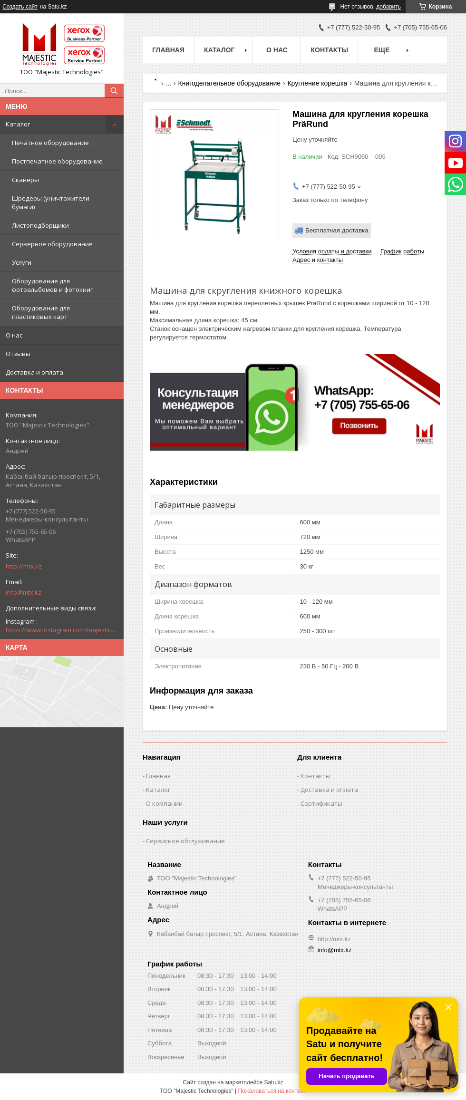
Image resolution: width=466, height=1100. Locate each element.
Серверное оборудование (52, 244)
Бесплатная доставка (337, 230)
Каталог (18, 124)
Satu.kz (273, 1082)
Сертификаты (321, 803)
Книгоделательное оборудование (229, 83)
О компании (164, 803)
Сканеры (25, 179)
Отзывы (18, 353)
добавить (388, 6)
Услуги (21, 262)
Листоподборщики (40, 225)
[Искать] (114, 91)
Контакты (329, 50)
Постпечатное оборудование (57, 161)
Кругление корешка (317, 83)
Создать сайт (20, 6)
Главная (168, 50)
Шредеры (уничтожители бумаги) (50, 202)
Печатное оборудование (50, 142)
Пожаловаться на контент (272, 1091)
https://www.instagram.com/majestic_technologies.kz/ (62, 630)
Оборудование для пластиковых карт (41, 312)
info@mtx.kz (23, 592)
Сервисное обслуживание (185, 841)
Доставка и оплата (34, 372)
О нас (14, 335)
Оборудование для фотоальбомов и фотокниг (52, 285)
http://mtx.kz (24, 566)
